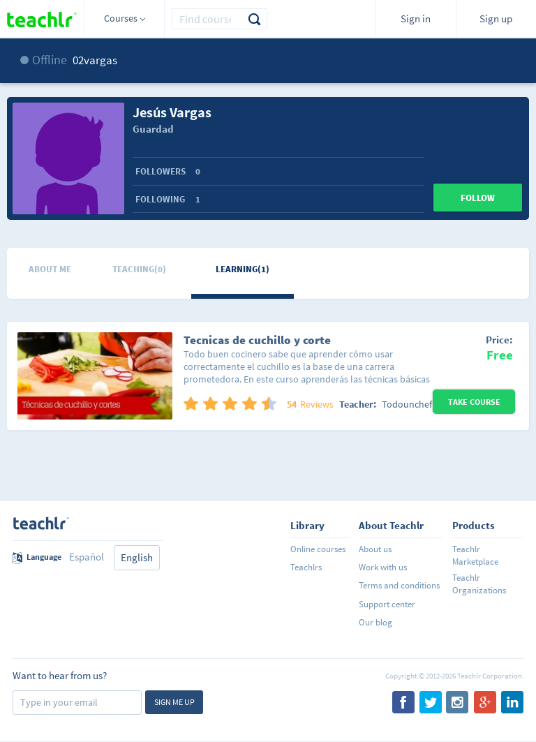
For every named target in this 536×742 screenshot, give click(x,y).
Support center (387, 604)
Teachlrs (306, 567)
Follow (478, 198)
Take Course (474, 401)
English (137, 557)
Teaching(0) (139, 269)
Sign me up (174, 702)
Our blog (375, 622)
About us (375, 549)
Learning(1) (242, 269)
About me (50, 269)
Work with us (383, 567)
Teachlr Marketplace (475, 555)
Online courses (317, 549)
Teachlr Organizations (479, 584)
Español (86, 556)
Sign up (495, 18)
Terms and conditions (399, 585)
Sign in (416, 18)
